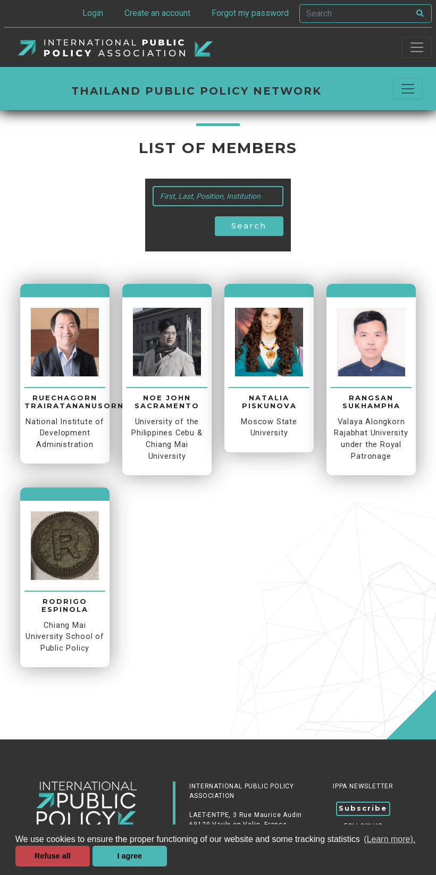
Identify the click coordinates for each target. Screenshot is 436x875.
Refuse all (53, 856)
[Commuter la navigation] (408, 88)
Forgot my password (250, 13)
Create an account (157, 13)
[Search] (354, 13)
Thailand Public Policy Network (196, 91)
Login (92, 13)
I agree (130, 856)
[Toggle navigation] (417, 47)
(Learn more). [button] (389, 839)
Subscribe (363, 808)
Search (248, 226)
